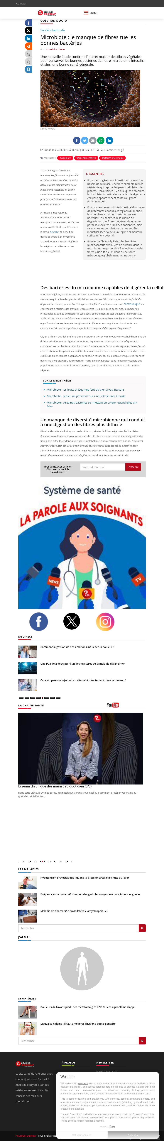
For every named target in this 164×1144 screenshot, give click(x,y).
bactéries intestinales (112, 157)
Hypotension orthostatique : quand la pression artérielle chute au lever (84, 877)
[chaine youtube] (126, 706)
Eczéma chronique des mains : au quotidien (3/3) (55, 786)
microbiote (65, 157)
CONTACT (21, 3)
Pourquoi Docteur (26, 1135)
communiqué (131, 303)
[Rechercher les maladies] (142, 927)
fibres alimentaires (86, 157)
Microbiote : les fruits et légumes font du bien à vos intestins (86, 389)
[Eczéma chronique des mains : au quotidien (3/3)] (82, 748)
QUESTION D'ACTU (52, 20)
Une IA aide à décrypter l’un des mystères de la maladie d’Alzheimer (82, 663)
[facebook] (43, 621)
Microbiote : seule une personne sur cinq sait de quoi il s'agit (86, 396)
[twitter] (76, 621)
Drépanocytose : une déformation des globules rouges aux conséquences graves (90, 894)
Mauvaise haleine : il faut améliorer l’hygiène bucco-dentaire (78, 1023)
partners (83, 1083)
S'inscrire (133, 466)
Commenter (115, 149)
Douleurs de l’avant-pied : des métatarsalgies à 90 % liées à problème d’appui (88, 1006)
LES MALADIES (28, 869)
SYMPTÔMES (26, 997)
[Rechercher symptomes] (142, 1040)
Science (54, 231)
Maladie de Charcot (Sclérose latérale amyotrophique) (74, 910)
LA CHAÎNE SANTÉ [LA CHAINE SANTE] (30, 705)
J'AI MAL (24, 936)
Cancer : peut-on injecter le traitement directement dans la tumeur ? (83, 680)
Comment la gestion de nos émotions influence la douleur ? (77, 647)
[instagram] (110, 621)
